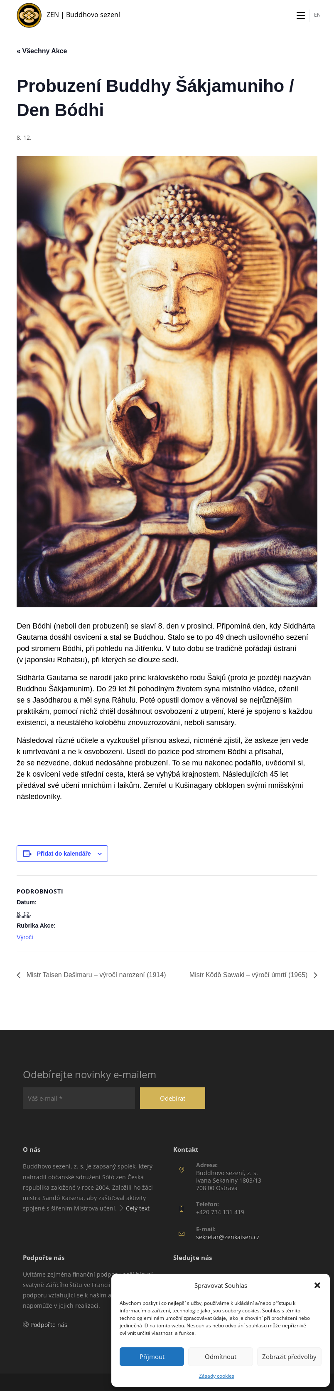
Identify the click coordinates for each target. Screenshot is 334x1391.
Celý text (138, 1208)
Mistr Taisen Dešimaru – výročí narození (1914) (95, 974)
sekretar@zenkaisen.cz (228, 1237)
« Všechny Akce (42, 50)
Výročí (25, 937)
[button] (317, 1285)
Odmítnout (220, 1356)
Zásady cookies (216, 1375)
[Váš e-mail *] (79, 1098)
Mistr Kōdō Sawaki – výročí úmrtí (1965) (249, 974)
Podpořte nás (48, 1325)
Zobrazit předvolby (289, 1356)
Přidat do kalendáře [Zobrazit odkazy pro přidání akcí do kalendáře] (64, 853)
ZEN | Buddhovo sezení (83, 14)
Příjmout (152, 1356)
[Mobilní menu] (301, 15)
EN (317, 14)
